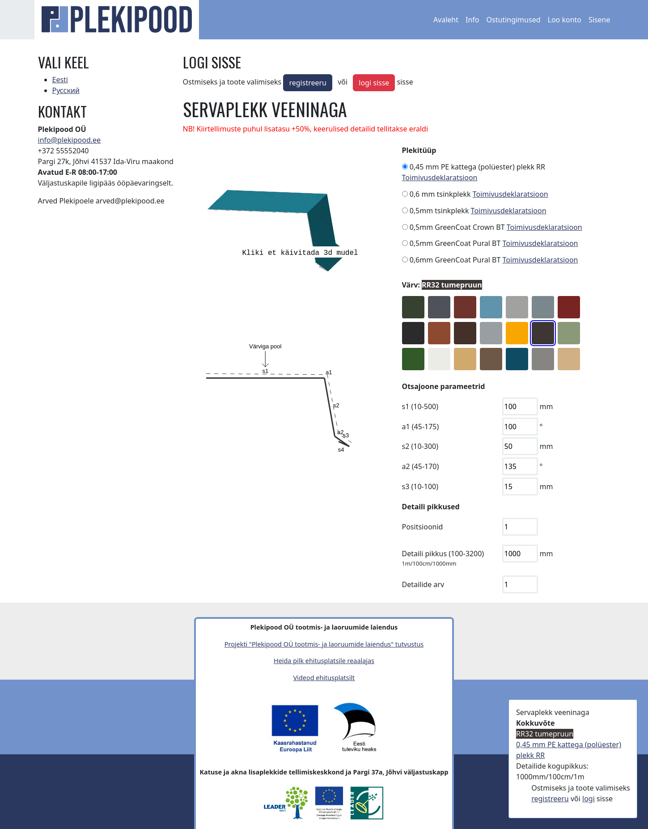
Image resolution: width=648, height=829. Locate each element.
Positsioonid (422, 527)
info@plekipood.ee (69, 140)
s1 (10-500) (420, 406)
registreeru (307, 83)
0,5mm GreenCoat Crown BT (457, 227)
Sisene (599, 20)
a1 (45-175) (420, 426)
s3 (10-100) (420, 486)
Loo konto (564, 20)
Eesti (60, 80)
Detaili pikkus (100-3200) (443, 553)
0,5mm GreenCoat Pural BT (455, 243)
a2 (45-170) (420, 466)
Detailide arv (423, 584)
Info (472, 20)
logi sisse (374, 83)
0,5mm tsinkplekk (439, 211)
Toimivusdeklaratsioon (440, 177)
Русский (66, 90)
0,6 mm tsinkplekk (440, 194)
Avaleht (445, 20)
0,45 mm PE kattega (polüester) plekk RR (477, 167)
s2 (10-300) (420, 446)
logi (588, 799)
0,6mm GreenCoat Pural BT (455, 260)
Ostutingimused (514, 20)
